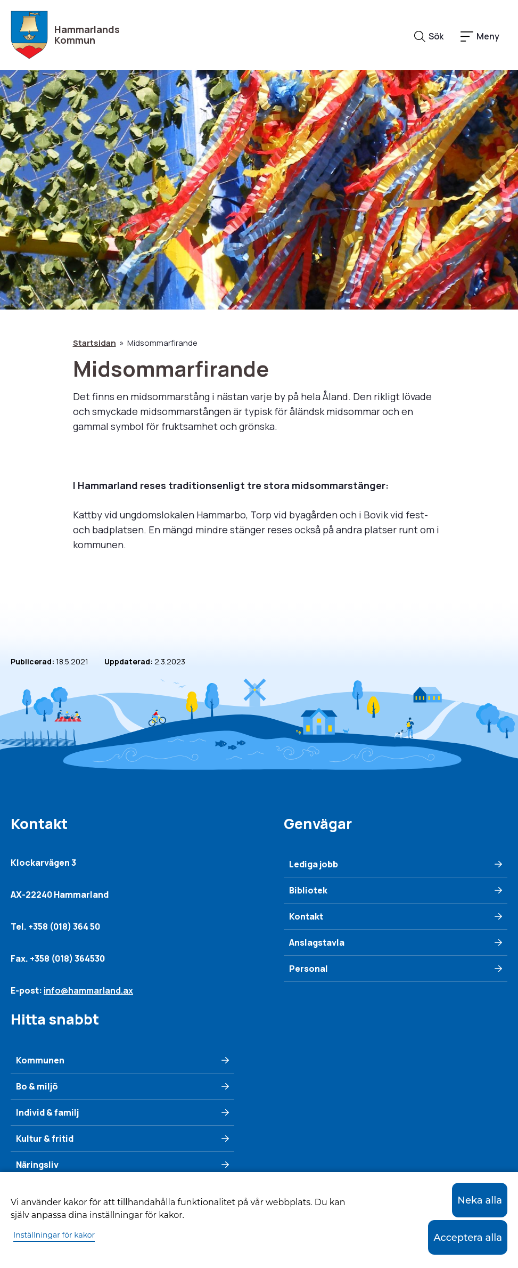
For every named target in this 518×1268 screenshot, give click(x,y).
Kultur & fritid (44, 1138)
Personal (308, 968)
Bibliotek (308, 890)
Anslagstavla (316, 942)
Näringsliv (37, 1165)
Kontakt (306, 916)
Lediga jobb (313, 864)
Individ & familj (47, 1112)
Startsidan (94, 342)
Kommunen (40, 1060)
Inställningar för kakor (54, 1235)
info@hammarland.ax (88, 990)
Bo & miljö (37, 1086)
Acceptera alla (467, 1237)
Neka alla (479, 1200)
